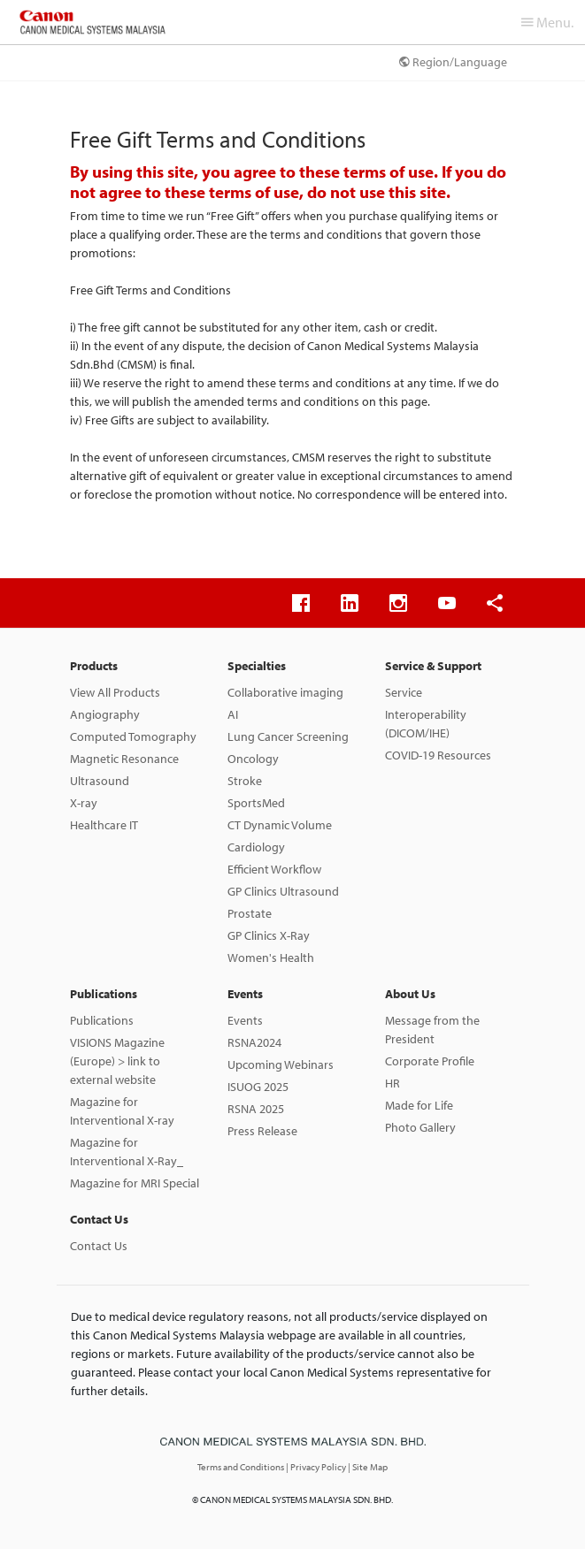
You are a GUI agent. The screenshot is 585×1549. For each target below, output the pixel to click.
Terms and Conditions (241, 1467)
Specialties (256, 666)
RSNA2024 (254, 1042)
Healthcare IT (104, 825)
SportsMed (256, 803)
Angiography (105, 714)
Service (403, 692)
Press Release (262, 1131)
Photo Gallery (420, 1127)
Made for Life (419, 1105)
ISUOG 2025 (258, 1087)
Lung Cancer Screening (288, 736)
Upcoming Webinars (280, 1064)
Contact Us (99, 1219)
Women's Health (270, 957)
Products (94, 666)
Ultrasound (99, 781)
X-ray (83, 803)
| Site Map (368, 1467)
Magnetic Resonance (124, 759)
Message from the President (432, 1029)
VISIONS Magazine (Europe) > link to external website (117, 1060)
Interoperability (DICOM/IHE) (425, 723)
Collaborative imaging (285, 692)
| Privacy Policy (317, 1467)
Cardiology (256, 847)
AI (232, 714)
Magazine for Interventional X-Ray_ (126, 1151)
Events (245, 994)
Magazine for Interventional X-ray (122, 1111)
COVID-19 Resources (438, 755)
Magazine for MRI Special (134, 1183)
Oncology (253, 759)
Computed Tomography (133, 736)
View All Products (115, 692)
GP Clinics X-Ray (268, 935)
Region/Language (453, 62)
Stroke (244, 781)
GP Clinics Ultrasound (283, 891)
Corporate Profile (429, 1061)
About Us (410, 994)
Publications (103, 994)
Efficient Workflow (274, 869)
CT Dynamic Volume (279, 825)
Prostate (249, 913)
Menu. (547, 22)
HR (392, 1083)
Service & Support (433, 666)
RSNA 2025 (255, 1109)
